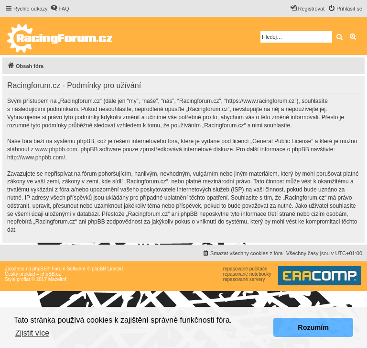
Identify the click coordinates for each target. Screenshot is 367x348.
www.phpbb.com (56, 149)
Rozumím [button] (313, 327)
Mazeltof (57, 279)
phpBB (39, 268)
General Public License (281, 141)
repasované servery (244, 279)
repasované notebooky (247, 274)
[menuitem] (59, 8)
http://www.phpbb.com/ (36, 157)
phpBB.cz (50, 274)
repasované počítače (245, 268)
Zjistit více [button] (32, 333)
